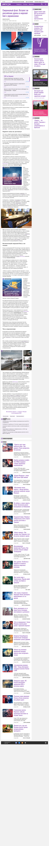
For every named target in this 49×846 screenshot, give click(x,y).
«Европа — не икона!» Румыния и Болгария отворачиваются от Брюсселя (39, 123)
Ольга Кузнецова (26, 484)
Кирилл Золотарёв (26, 472)
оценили (14, 150)
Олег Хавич (27, 636)
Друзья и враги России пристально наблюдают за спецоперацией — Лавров (16, 89)
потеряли (17, 395)
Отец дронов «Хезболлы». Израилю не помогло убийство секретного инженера (21, 595)
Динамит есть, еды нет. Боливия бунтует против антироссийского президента (20, 821)
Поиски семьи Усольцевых (41, 1)
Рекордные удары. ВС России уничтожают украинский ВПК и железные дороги (20, 761)
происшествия (8, 279)
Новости (19, 4)
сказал (17, 256)
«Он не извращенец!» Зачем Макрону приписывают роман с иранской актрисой (22, 686)
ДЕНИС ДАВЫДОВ (37, 35)
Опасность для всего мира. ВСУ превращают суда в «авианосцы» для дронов (12, 293)
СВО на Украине (29, 1)
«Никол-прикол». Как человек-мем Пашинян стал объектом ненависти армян (22, 565)
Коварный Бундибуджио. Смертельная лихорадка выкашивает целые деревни (22, 700)
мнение (36, 24)
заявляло (22, 193)
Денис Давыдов (27, 816)
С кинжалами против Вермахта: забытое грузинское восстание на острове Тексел (21, 806)
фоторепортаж (6, 351)
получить (8, 337)
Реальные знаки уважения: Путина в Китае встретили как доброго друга (21, 776)
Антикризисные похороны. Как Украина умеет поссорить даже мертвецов (38, 29)
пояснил (19, 57)
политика (37, 56)
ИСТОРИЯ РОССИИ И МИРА (39, 98)
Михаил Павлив (27, 529)
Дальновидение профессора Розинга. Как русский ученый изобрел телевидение (21, 579)
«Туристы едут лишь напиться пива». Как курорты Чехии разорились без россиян (21, 447)
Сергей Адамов (27, 771)
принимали (10, 189)
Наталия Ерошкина (26, 665)
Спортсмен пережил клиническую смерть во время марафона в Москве (40, 83)
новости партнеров (7, 438)
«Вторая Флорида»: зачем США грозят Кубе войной (21, 476)
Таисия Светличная (26, 724)
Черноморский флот (20, 416)
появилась (27, 233)
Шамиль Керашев (26, 515)
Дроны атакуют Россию (18, 1)
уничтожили (17, 239)
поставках (17, 200)
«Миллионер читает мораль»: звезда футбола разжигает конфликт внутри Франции (22, 505)
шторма (11, 395)
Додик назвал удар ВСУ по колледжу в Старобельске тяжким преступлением (39, 15)
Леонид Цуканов (26, 605)
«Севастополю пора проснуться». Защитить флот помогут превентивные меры (10, 180)
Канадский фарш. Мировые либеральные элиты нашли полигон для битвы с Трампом (22, 535)
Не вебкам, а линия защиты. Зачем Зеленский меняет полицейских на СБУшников (22, 520)
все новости (36, 20)
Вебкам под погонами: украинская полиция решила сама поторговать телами (21, 714)
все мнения (44, 35)
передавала (18, 202)
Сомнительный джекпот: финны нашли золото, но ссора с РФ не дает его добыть (39, 62)
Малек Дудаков (27, 544)
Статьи (25, 4)
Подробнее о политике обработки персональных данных (26, 836)
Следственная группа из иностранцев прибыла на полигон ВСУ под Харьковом (16, 95)
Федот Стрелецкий (26, 574)
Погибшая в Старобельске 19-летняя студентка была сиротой (16, 424)
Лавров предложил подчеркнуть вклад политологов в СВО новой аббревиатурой (14, 79)
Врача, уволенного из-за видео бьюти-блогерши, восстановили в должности (21, 656)
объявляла (10, 207)
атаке (24, 186)
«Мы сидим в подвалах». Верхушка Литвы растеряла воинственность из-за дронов (22, 642)
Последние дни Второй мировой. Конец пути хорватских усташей (39, 93)
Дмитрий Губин (27, 589)
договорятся (25, 341)
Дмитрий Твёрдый (26, 755)
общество (7, 167)
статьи (4, 442)
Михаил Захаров (6, 19)
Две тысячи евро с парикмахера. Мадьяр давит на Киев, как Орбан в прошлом (22, 626)
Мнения (31, 4)
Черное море (12, 416)
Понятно (43, 836)
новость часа (38, 9)
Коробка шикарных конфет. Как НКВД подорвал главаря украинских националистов (22, 462)
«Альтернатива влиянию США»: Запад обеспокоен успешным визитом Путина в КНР (21, 745)
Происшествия (37, 80)
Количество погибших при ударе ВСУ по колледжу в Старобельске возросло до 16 (40, 51)
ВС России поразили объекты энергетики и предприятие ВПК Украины (14, 84)
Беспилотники (5, 416)
